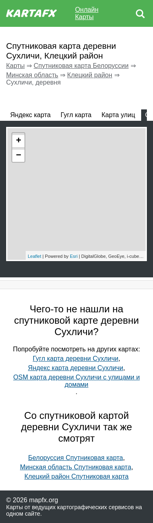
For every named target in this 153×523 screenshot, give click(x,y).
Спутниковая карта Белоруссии (81, 65)
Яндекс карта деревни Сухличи (75, 367)
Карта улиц (118, 114)
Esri (74, 256)
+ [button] (18, 141)
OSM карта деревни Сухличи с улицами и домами (76, 381)
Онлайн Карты (86, 13)
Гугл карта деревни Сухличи (75, 358)
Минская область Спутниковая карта (75, 467)
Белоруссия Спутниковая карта (75, 457)
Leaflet (34, 256)
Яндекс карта (30, 114)
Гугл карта (76, 114)
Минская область (32, 75)
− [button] (18, 156)
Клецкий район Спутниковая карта (76, 476)
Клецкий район (90, 75)
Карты (15, 65)
